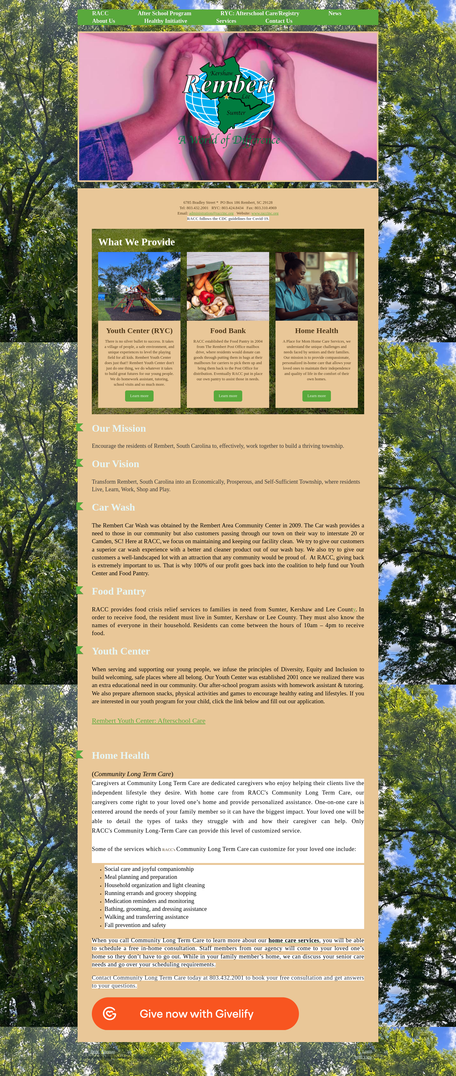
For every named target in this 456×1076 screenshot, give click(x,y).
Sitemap (108, 1051)
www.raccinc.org (265, 213)
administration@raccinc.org (211, 213)
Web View (363, 1056)
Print (92, 1051)
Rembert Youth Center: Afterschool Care (149, 721)
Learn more (139, 396)
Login (367, 1051)
